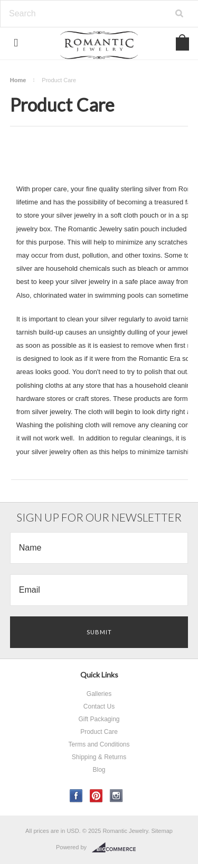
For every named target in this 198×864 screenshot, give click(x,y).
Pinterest (96, 795)
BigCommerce (117, 847)
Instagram (116, 795)
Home (18, 80)
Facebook (76, 795)
